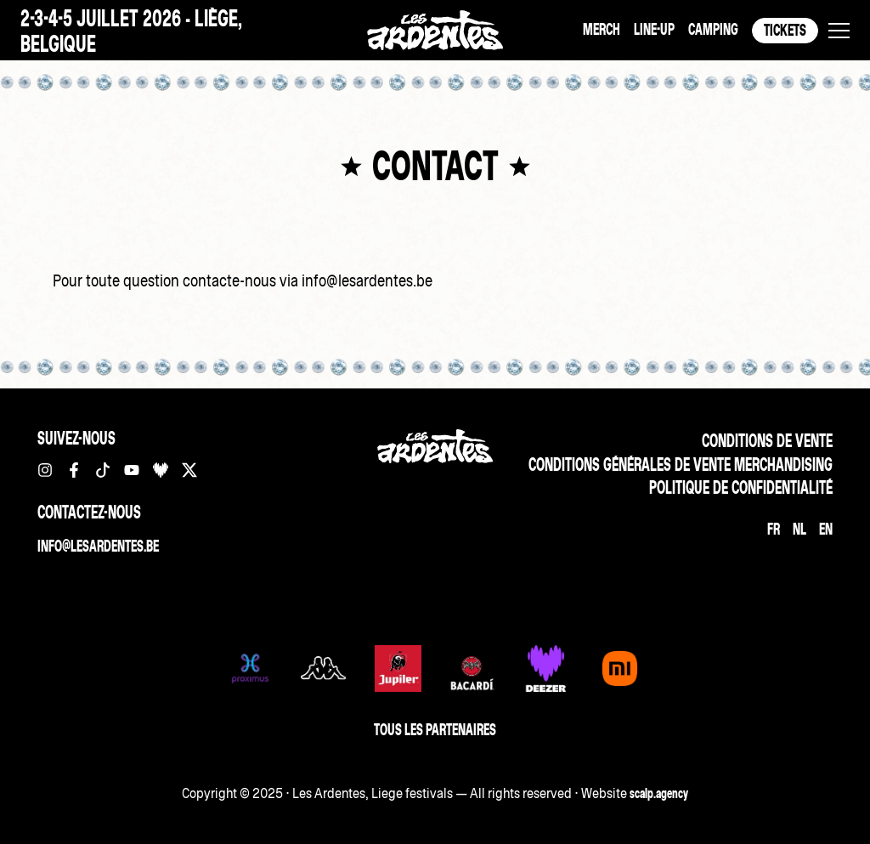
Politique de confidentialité (741, 487)
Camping (713, 29)
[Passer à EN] (826, 529)
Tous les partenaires (435, 730)
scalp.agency (659, 793)
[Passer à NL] (799, 529)
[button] (839, 30)
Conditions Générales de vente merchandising (680, 464)
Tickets (785, 30)
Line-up (654, 29)
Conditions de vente (767, 440)
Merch (601, 29)
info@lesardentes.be (98, 546)
